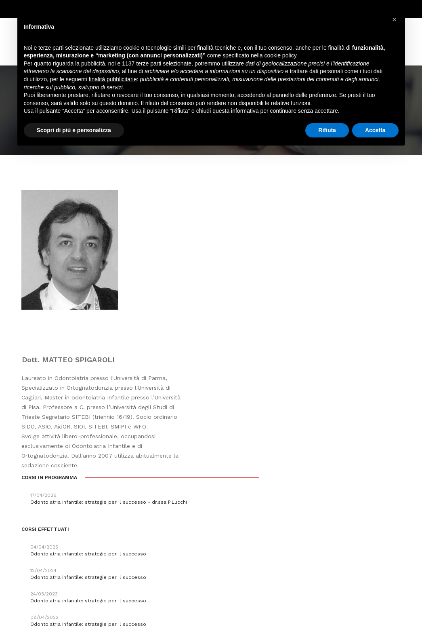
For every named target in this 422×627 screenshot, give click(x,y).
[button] (394, 19)
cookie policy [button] (280, 56)
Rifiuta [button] (327, 131)
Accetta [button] (375, 131)
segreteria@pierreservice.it (218, 539)
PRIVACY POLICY (382, 606)
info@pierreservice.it (204, 530)
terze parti (148, 64)
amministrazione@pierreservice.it (196, 559)
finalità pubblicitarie (113, 80)
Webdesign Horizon (45, 610)
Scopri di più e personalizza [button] (74, 131)
